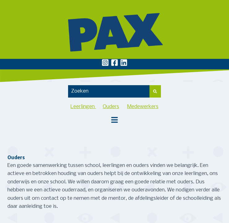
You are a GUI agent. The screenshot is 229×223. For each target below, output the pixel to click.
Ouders (111, 107)
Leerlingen (83, 107)
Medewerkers (142, 107)
